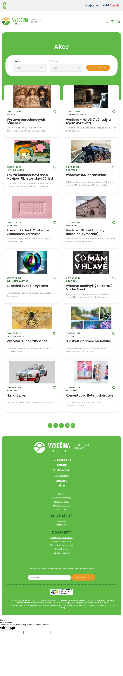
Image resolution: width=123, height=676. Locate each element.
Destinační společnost (61, 537)
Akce (61, 485)
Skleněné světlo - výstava (27, 286)
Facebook (62, 521)
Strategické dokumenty (61, 545)
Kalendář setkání (61, 505)
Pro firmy (61, 509)
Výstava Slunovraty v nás (27, 341)
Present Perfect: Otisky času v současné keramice (29, 232)
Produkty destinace (61, 541)
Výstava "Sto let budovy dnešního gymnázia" (85, 232)
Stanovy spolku (61, 501)
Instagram (61, 524)
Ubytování (62, 475)
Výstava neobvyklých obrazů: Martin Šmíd (89, 287)
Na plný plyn (16, 396)
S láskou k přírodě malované (88, 341)
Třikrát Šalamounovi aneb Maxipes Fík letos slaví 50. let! (30, 176)
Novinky (61, 480)
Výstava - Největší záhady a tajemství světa (88, 121)
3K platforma (61, 549)
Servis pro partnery (61, 497)
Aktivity (62, 465)
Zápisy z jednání (62, 552)
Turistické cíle (61, 460)
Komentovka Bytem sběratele (90, 396)
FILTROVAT (96, 68)
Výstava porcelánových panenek (26, 121)
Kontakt (61, 493)
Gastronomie (61, 470)
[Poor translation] (11, 628)
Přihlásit (81, 577)
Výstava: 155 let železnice (86, 175)
